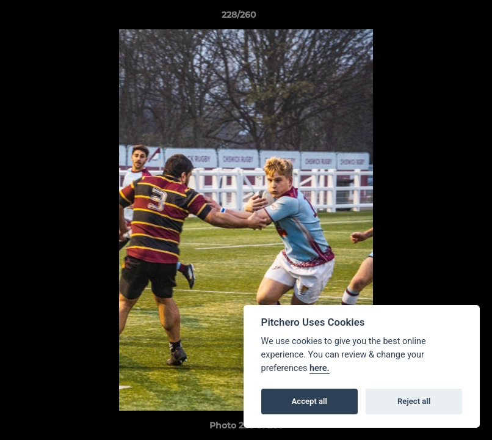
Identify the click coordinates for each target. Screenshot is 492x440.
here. (319, 368)
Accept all (309, 401)
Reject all (413, 401)
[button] (440, 17)
